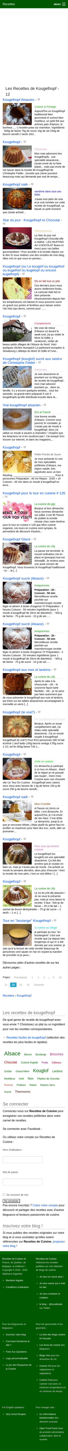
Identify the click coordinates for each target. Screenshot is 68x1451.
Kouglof (40, 1070)
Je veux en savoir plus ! (52, 1276)
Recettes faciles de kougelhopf (26, 1037)
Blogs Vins (45, 1355)
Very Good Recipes (16, 1414)
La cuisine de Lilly (44, 546)
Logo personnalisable (17, 1358)
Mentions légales (14, 1280)
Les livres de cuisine (50, 1345)
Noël (21, 1078)
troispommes (41, 585)
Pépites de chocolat (48, 1078)
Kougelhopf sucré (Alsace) (23, 578)
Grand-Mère (22, 1071)
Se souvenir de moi (17, 1194)
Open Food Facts (48, 1428)
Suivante (39, 984)
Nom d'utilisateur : (13, 1149)
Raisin (33, 1085)
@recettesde (55, 1304)
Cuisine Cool (46, 1380)
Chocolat (10, 1062)
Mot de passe (10, 1172)
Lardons (57, 1071)
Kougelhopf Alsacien (18, 100)
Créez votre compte (45, 1205)
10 (60, 977)
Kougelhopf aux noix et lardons (26, 670)
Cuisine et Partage (45, 106)
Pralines (21, 1085)
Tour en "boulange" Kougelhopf (27, 920)
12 (13, 984)
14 (28, 984)
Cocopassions (42, 323)
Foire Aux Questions (16, 1351)
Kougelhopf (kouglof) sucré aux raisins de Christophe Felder (32, 361)
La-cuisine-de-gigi (44, 504)
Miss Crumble (42, 803)
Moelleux (9, 1078)
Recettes (9, 4)
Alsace (12, 1053)
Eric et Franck (42, 412)
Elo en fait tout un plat (47, 281)
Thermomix (22, 1091)
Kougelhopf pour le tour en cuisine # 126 (34, 493)
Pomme (8, 1085)
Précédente (20, 977)
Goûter (8, 1071)
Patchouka (40, 149)
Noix (31, 1078)
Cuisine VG (45, 1365)
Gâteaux (56, 1062)
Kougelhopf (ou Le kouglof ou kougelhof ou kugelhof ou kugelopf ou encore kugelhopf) (33, 270)
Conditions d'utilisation (17, 1287)
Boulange (41, 1054)
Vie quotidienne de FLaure (49, 719)
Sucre (7, 1091)
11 (6, 984)
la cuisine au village (45, 927)
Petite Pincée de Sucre (47, 454)
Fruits (45, 1062)
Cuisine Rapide (29, 1062)
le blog (43, 1304)
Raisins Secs (47, 1085)
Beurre (28, 1054)
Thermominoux (43, 230)
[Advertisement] (34, 45)
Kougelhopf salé (15, 184)
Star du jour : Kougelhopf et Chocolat (31, 220)
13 (20, 984)
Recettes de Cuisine (12, 1258)
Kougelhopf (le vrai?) (19, 712)
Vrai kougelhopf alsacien (21, 405)
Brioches (56, 1054)
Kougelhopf (11, 142)
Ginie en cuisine (43, 761)
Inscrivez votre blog (16, 1334)
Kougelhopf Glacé (16, 539)
